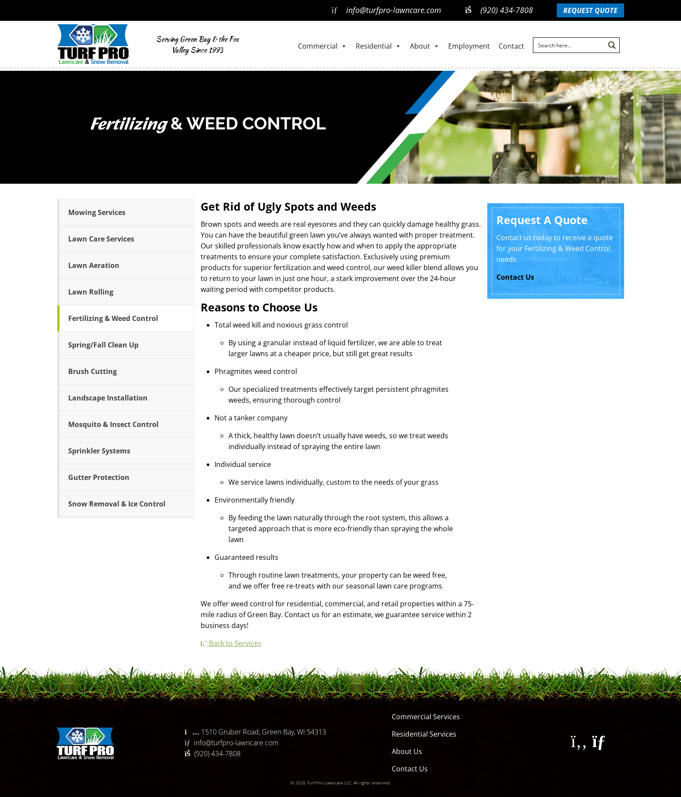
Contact (511, 46)
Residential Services (424, 734)
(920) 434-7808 (499, 10)
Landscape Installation (108, 398)
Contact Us (515, 277)
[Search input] (569, 45)
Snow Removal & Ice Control (116, 504)
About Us (407, 751)
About (425, 46)
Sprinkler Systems (99, 451)
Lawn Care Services (101, 239)
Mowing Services (97, 212)
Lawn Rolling (90, 292)
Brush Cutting (92, 371)
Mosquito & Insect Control (113, 424)
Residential (378, 46)
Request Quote (590, 10)
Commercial (322, 46)
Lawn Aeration (93, 265)
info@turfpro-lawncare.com (386, 10)
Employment (469, 46)
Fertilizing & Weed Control (113, 318)
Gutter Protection (98, 477)
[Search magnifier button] (612, 45)
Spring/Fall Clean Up (103, 345)
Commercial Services (426, 716)
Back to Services (231, 643)
